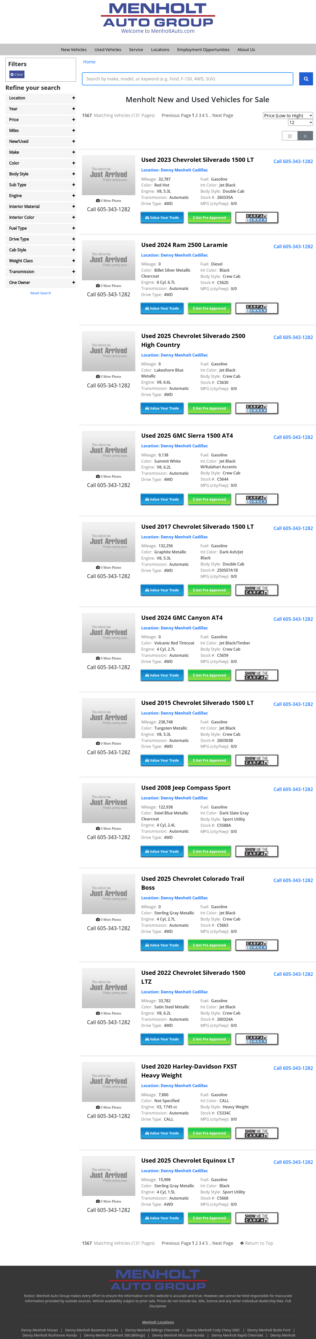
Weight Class (21, 261)
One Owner (19, 282)
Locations (160, 49)
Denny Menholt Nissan (40, 1330)
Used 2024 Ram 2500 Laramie (184, 245)
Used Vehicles (108, 49)
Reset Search (40, 293)
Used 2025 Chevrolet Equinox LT (188, 1160)
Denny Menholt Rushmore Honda (50, 1335)
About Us (246, 49)
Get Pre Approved (209, 217)
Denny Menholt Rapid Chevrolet (238, 1335)
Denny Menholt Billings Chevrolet (152, 1330)
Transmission (21, 271)
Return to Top (256, 1243)
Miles (14, 130)
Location (17, 98)
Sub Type (17, 185)
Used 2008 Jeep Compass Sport (186, 788)
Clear (17, 74)
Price (14, 119)
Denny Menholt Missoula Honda (178, 1335)
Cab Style (17, 250)
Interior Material (24, 206)
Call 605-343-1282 (293, 161)
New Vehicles (74, 49)
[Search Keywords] (306, 79)
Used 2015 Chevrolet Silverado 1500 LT (197, 702)
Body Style (18, 174)
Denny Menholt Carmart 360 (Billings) (115, 1335)
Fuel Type (18, 228)
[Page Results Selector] (300, 122)
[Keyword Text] (187, 79)
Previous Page (176, 115)
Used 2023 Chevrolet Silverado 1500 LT (197, 160)
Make (14, 152)
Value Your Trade (162, 217)
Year (13, 109)
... (210, 115)
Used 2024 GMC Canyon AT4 (182, 617)
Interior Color (21, 217)
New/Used (18, 141)
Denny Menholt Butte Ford (269, 1330)
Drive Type (19, 239)
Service (136, 49)
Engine (15, 195)
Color (14, 163)
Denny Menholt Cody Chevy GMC (214, 1330)
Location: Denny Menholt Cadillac (174, 170)
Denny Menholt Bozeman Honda (92, 1330)
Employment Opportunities (203, 49)
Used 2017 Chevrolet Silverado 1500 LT (197, 527)
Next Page (222, 115)
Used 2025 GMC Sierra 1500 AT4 (187, 436)
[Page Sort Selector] (288, 115)
